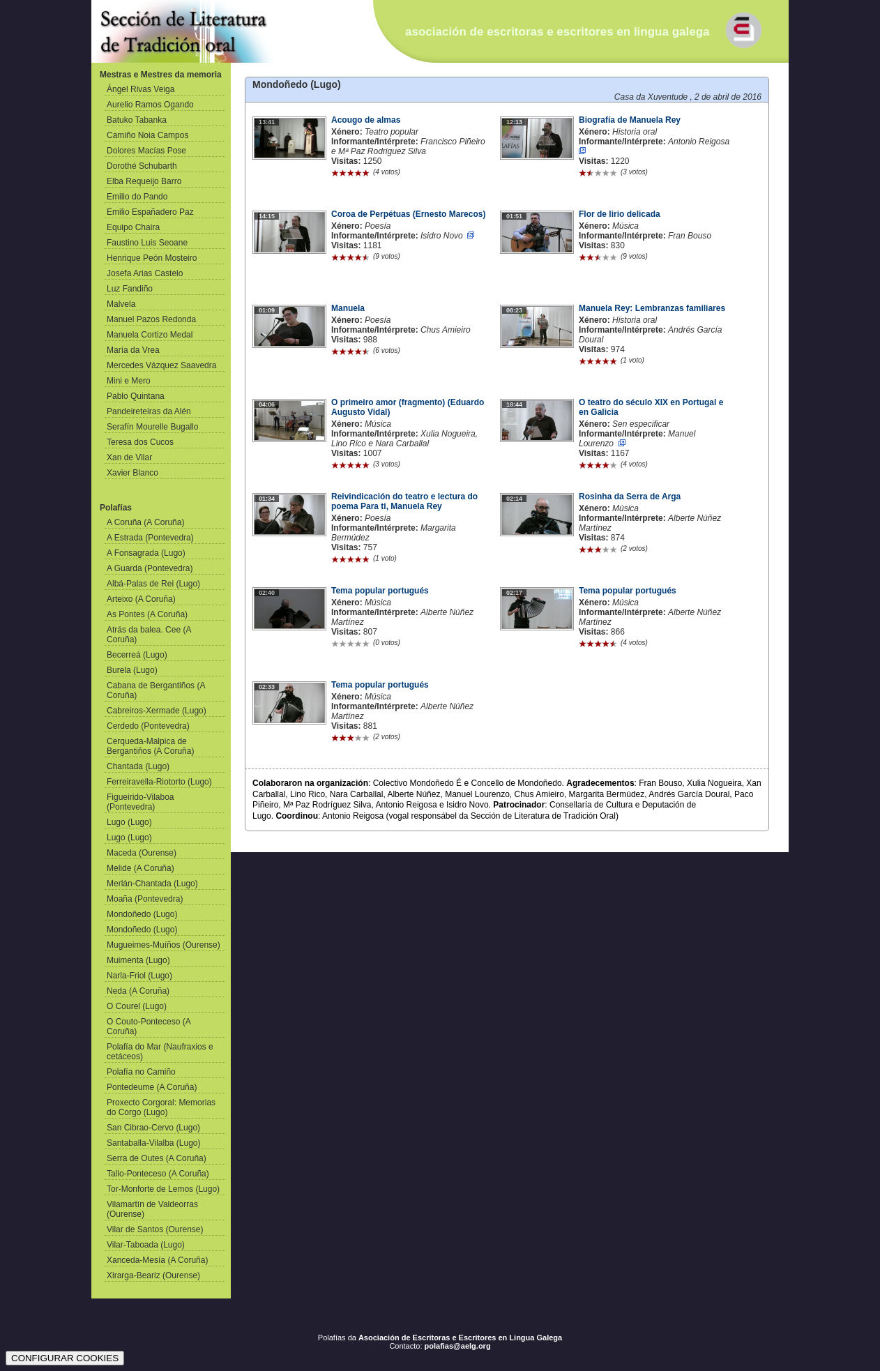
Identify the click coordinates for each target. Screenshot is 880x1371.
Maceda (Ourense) (141, 853)
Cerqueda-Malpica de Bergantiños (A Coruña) (150, 746)
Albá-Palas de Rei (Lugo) (153, 584)
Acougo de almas (365, 120)
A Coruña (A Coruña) (145, 522)
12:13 (514, 122)
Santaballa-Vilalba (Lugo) (154, 1143)
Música (625, 226)
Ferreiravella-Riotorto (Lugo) (159, 782)
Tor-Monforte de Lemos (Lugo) (163, 1189)
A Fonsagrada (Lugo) (146, 553)
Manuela (348, 308)
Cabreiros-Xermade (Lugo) (156, 710)
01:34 (267, 498)
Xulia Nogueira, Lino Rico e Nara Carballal (404, 438)
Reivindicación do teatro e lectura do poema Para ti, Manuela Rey (404, 501)
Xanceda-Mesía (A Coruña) (157, 1260)
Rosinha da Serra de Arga (630, 496)
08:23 (514, 310)
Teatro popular (391, 132)
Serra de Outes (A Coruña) (156, 1158)
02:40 (267, 592)
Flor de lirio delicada (619, 214)
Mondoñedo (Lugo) (142, 914)
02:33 (267, 686)
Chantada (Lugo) (138, 766)
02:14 (514, 498)
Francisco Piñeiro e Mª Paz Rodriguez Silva (408, 146)
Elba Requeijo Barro (144, 181)
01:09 (267, 310)
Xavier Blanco (132, 473)
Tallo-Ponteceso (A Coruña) (158, 1174)
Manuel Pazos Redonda (151, 319)
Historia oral (634, 132)
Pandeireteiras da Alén (149, 411)
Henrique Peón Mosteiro (152, 258)
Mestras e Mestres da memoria (161, 74)
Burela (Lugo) (132, 670)
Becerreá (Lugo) (137, 655)
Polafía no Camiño (141, 1072)
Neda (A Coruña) (138, 991)
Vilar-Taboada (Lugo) (146, 1245)
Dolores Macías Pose (146, 151)
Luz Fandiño (130, 289)
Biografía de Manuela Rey (630, 120)
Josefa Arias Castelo (145, 273)
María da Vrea (133, 350)
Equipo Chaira (133, 227)
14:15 (267, 216)
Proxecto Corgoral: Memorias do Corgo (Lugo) (161, 1107)
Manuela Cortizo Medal (149, 335)
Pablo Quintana (136, 396)
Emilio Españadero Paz (150, 212)
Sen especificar (640, 424)
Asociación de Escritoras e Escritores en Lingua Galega (460, 1337)
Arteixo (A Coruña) (141, 599)
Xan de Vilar (129, 457)
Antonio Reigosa (698, 141)
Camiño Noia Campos (147, 135)
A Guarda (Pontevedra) (149, 568)
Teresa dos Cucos (140, 442)
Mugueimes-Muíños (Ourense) (163, 945)
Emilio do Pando (137, 197)
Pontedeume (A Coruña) (152, 1087)
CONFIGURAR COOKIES (65, 1358)
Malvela (121, 304)
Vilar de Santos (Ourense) (155, 1229)
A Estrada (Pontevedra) (150, 538)
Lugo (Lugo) (129, 822)
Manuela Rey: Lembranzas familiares (652, 308)
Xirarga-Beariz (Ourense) (153, 1275)
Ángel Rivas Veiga (140, 89)
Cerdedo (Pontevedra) (148, 726)
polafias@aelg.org (458, 1346)
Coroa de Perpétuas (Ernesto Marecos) (408, 214)
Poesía (377, 226)
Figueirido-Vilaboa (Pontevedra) (140, 802)
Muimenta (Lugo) (138, 960)
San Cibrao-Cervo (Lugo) (153, 1128)
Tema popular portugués (380, 591)
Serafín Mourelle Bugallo (152, 427)
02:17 (514, 592)
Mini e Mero (129, 381)
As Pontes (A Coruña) (147, 614)
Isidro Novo (441, 236)
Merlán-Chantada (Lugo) (152, 883)
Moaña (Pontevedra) (145, 899)
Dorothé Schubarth (142, 166)
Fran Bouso (689, 236)
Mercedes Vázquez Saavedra (161, 365)
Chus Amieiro (445, 330)
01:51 (514, 216)
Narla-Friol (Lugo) (139, 975)
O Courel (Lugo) (137, 1006)
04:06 (267, 404)
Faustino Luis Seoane (147, 243)
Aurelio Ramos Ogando (150, 104)
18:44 (514, 404)
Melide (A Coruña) (140, 868)
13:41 (267, 122)
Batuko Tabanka (137, 120)
